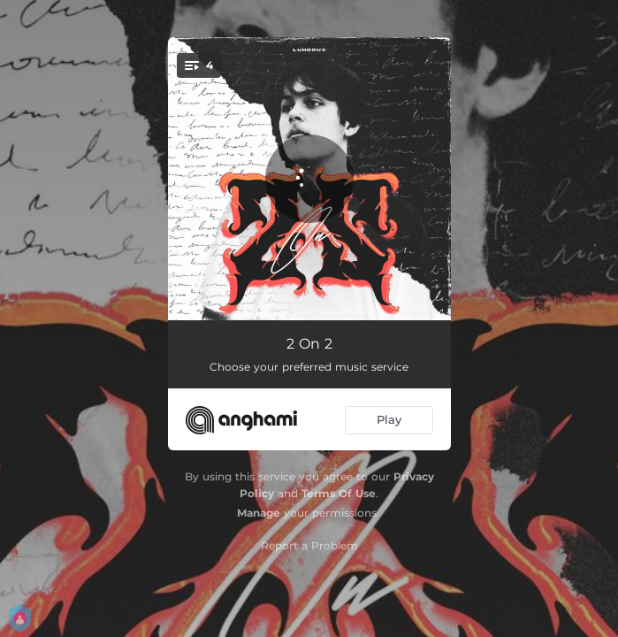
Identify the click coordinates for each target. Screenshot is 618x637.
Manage (258, 512)
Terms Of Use (338, 493)
